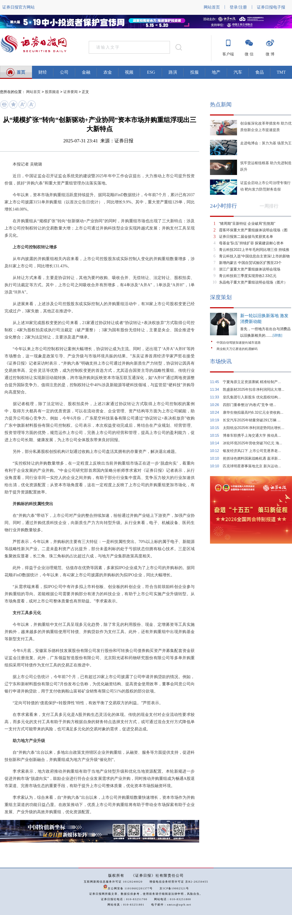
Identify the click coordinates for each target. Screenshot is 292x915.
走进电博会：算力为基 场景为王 (266, 143)
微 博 (270, 54)
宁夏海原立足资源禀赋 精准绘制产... (252, 382)
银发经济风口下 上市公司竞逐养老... (252, 451)
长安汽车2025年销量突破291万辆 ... (252, 420)
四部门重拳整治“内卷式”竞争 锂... (249, 405)
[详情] (277, 335)
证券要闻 (70, 92)
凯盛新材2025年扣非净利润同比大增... (253, 389)
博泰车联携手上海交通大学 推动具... (252, 435)
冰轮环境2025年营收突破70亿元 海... (252, 443)
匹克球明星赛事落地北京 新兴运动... (252, 466)
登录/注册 (238, 7)
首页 (21, 72)
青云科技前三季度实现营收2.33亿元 (247, 276)
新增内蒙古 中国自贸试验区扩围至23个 (250, 263)
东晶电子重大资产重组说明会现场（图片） (253, 282)
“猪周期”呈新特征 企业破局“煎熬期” (247, 223)
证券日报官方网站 (18, 7)
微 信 (249, 54)
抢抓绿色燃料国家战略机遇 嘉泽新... (252, 458)
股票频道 (52, 92)
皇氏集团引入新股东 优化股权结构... (252, 397)
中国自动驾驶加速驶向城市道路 (239, 342)
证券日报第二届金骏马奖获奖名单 (246, 236)
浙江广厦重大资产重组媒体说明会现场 (249, 269)
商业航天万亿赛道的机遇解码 (237, 349)
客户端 (228, 54)
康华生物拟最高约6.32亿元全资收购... (253, 412)
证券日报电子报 (271, 7)
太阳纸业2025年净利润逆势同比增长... (253, 428)
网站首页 (212, 7)
